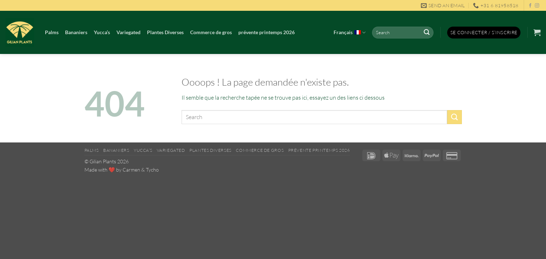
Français (350, 33)
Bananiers (76, 32)
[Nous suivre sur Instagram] (537, 5)
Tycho (152, 170)
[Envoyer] (427, 33)
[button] (484, 32)
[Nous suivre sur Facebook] (530, 5)
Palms (52, 32)
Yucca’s (102, 32)
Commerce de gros (211, 32)
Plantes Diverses (165, 32)
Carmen (131, 170)
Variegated (128, 32)
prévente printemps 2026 (266, 32)
